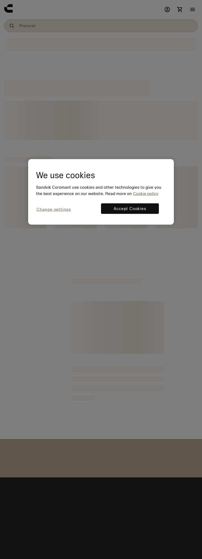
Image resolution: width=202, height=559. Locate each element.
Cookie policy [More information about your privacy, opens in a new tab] (145, 193)
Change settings (54, 209)
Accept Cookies (130, 208)
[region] (101, 192)
